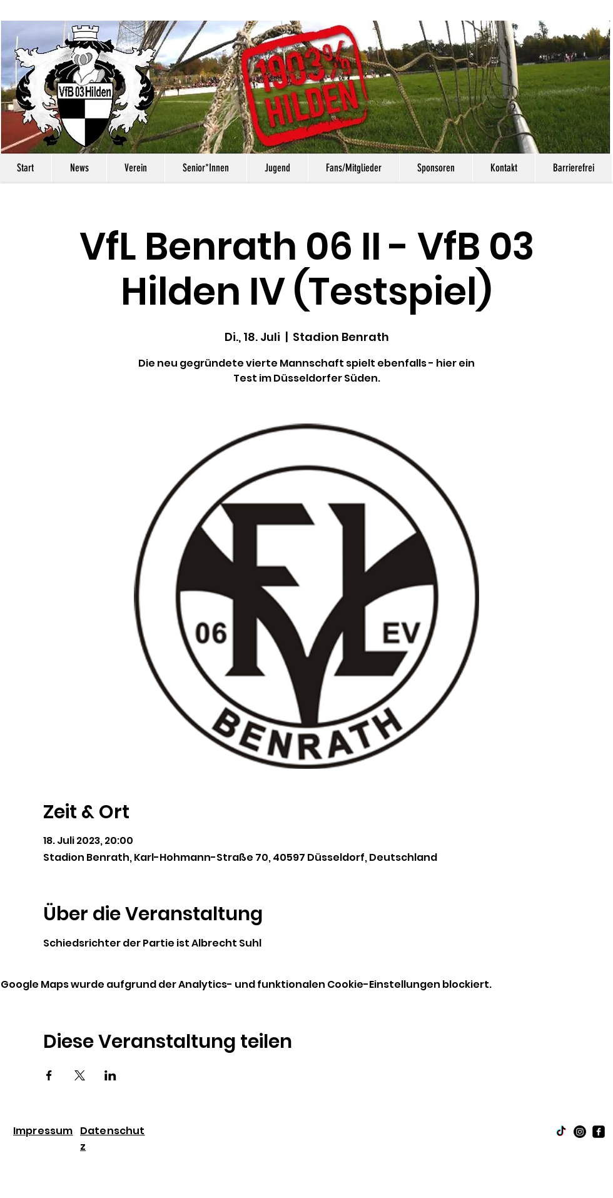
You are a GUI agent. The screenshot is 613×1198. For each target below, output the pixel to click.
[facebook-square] (598, 1131)
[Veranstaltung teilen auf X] (80, 1075)
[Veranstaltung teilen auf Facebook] (49, 1075)
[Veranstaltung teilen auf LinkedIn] (110, 1075)
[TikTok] (561, 1131)
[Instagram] (580, 1131)
